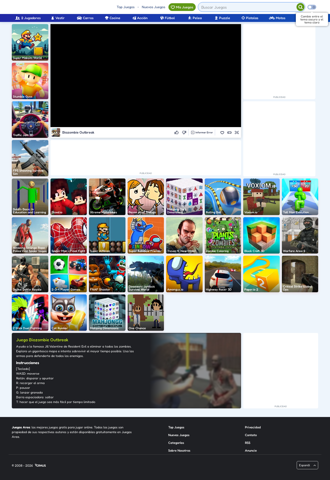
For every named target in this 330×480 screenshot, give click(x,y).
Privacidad (253, 427)
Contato (251, 435)
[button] (222, 132)
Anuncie (251, 450)
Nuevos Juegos (153, 7)
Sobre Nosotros (179, 450)
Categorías (176, 443)
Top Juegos (125, 7)
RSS (247, 443)
